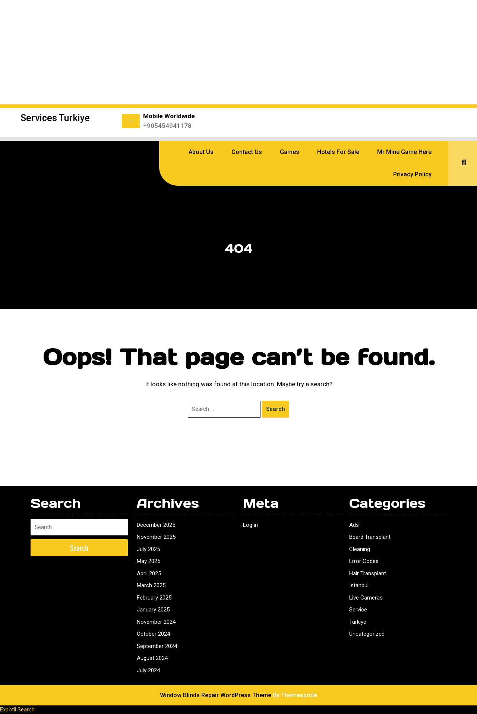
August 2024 (152, 658)
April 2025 (149, 573)
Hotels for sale (338, 151)
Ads (354, 525)
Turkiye (357, 622)
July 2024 (148, 670)
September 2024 (157, 646)
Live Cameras (366, 597)
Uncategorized (367, 633)
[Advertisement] (238, 52)
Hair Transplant (367, 573)
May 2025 (148, 561)
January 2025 (153, 609)
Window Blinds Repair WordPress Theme (215, 695)
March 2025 (151, 585)
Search (275, 409)
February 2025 (154, 597)
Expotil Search (17, 709)
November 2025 (156, 537)
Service (358, 609)
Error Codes (364, 561)
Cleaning (359, 549)
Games (289, 151)
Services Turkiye (55, 118)
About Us (201, 151)
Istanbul (359, 585)
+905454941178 (167, 125)
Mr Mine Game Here (404, 151)
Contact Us (246, 151)
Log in (250, 525)
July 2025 (148, 549)
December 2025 (156, 525)
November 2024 (156, 622)
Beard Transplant (370, 537)
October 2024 (153, 633)
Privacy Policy (412, 174)
